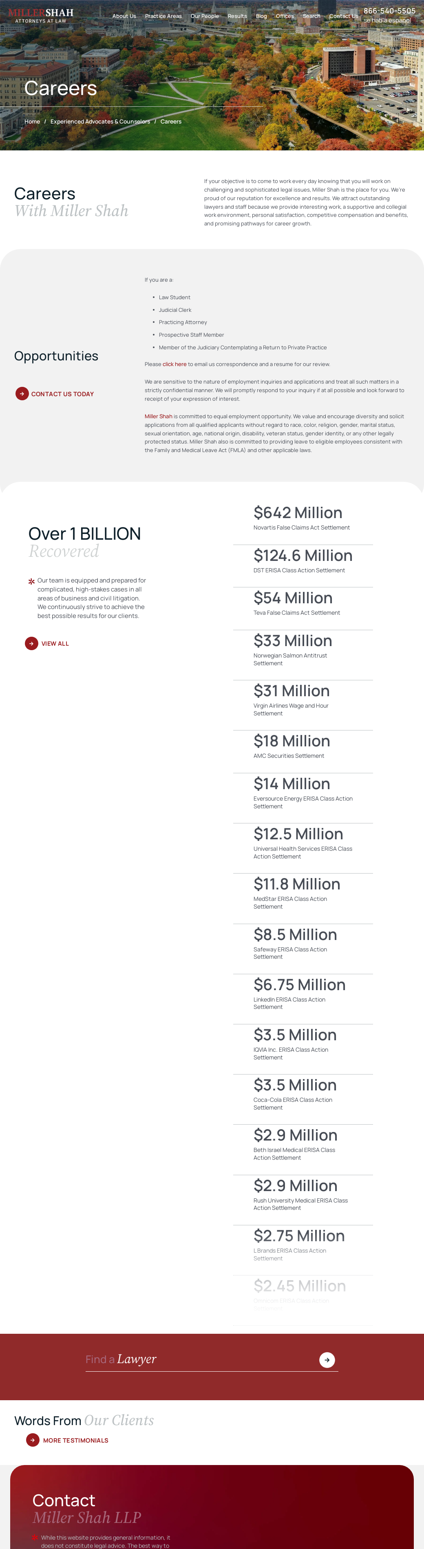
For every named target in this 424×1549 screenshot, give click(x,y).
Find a (123, 1359)
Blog (261, 16)
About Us (124, 16)
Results (237, 16)
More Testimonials (75, 1440)
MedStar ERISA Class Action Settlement (303, 898)
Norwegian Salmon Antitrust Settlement (303, 655)
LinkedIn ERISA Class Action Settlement (303, 999)
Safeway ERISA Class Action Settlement (303, 948)
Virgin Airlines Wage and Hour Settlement (303, 705)
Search (311, 16)
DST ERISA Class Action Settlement (303, 566)
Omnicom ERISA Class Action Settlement (303, 1300)
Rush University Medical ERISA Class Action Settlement (303, 1200)
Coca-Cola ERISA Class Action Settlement (303, 1099)
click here (175, 364)
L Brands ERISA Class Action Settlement (303, 1250)
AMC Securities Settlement (303, 751)
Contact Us (343, 16)
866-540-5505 (390, 10)
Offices (285, 16)
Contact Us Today (62, 395)
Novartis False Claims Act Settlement (303, 523)
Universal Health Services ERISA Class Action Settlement (303, 848)
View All (56, 643)
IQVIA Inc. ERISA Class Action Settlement (303, 1049)
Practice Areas (163, 16)
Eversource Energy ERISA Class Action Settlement (303, 798)
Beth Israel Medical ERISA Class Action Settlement (303, 1149)
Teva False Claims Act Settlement (303, 608)
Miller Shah (158, 415)
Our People (205, 16)
